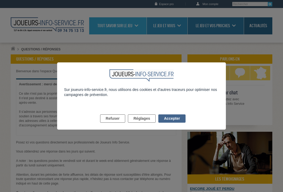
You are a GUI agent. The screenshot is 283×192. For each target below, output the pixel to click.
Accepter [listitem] (172, 124)
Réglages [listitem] (141, 124)
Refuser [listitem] (113, 124)
